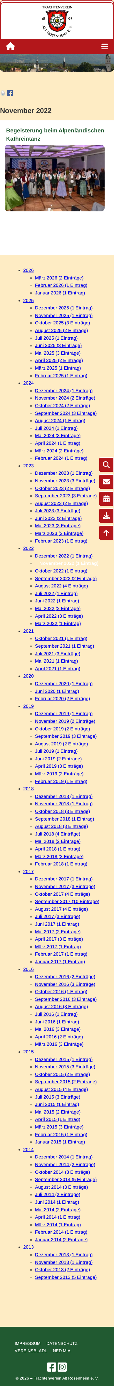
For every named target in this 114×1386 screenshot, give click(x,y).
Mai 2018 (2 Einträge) (58, 841)
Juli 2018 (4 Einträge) (57, 833)
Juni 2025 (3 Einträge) (58, 345)
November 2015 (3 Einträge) (65, 1066)
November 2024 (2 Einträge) (65, 397)
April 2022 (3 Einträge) (59, 616)
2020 (28, 675)
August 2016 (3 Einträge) (61, 1006)
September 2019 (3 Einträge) (66, 736)
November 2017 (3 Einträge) (65, 886)
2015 (28, 1051)
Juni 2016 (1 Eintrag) (57, 1021)
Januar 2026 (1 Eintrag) (60, 292)
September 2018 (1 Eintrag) (64, 818)
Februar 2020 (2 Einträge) (62, 698)
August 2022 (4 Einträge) (61, 585)
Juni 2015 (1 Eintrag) (57, 1104)
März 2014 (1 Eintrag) (58, 1224)
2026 (28, 270)
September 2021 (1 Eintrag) (64, 646)
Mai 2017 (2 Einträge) (58, 931)
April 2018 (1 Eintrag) (57, 848)
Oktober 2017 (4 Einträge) (62, 894)
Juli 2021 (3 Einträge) (57, 653)
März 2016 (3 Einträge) (59, 1044)
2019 (28, 706)
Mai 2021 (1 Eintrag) (56, 661)
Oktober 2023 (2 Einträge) (62, 488)
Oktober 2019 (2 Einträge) (62, 728)
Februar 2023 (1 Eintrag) (61, 540)
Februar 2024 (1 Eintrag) (61, 458)
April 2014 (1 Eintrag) (57, 1217)
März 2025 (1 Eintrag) (58, 368)
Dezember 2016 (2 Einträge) (65, 976)
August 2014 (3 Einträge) (61, 1187)
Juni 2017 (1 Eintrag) (57, 924)
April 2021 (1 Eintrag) (57, 668)
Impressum (28, 1343)
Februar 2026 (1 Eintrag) (61, 285)
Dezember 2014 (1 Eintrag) (64, 1156)
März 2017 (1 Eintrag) (58, 946)
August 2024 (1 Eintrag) (60, 420)
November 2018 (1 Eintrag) (64, 803)
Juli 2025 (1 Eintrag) (56, 338)
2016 (28, 969)
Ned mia (62, 1350)
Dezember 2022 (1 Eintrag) (64, 555)
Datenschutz (62, 1343)
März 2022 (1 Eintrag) (58, 623)
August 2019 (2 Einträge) (61, 743)
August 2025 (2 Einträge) (61, 330)
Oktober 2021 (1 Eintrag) (61, 638)
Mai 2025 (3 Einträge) (58, 353)
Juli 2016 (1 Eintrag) (56, 1014)
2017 (28, 871)
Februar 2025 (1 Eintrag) (61, 375)
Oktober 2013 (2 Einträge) (62, 1269)
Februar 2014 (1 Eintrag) (61, 1232)
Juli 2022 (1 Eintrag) (56, 593)
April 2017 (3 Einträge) (59, 939)
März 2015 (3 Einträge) (59, 1126)
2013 (28, 1246)
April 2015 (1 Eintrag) (57, 1119)
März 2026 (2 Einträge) (59, 277)
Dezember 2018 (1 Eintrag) (64, 796)
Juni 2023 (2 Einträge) (58, 518)
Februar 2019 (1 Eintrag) (61, 781)
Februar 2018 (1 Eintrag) (61, 863)
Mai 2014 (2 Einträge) (58, 1209)
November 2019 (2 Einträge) (65, 721)
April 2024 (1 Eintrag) (57, 443)
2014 (28, 1149)
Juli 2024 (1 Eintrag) (56, 428)
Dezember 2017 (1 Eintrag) (64, 878)
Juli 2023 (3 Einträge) (57, 510)
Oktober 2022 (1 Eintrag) (61, 570)
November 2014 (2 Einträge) (65, 1164)
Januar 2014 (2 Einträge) (61, 1239)
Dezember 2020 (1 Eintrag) (64, 683)
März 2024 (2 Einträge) (59, 450)
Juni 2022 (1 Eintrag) (57, 600)
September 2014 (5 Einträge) (66, 1179)
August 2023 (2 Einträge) (61, 503)
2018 (28, 788)
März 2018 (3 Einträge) (59, 856)
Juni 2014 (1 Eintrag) (57, 1202)
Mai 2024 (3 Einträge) (58, 435)
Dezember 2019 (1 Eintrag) (64, 713)
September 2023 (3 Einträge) (66, 495)
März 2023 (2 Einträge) (59, 533)
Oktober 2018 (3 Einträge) (62, 811)
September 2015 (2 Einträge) (66, 1081)
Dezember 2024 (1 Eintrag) (64, 390)
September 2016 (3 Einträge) (66, 999)
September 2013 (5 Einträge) (66, 1277)
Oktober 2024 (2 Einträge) (62, 405)
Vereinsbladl (31, 1350)
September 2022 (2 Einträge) (66, 578)
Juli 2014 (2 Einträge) (57, 1194)
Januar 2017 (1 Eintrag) (60, 961)
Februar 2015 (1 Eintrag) (61, 1134)
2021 (28, 631)
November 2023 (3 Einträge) (65, 480)
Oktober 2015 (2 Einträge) (62, 1074)
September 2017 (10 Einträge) (67, 901)
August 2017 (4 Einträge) (61, 909)
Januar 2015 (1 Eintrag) (60, 1141)
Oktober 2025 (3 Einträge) (62, 322)
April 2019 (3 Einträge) (59, 766)
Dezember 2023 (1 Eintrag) (64, 473)
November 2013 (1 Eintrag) (64, 1262)
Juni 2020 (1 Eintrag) (57, 691)
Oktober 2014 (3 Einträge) (62, 1172)
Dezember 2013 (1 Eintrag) (64, 1254)
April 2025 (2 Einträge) (59, 360)
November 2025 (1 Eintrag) (64, 315)
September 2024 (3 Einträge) (66, 413)
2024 (28, 382)
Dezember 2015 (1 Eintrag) (64, 1059)
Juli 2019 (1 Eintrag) (56, 751)
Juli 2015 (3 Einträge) (57, 1096)
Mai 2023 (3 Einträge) (58, 525)
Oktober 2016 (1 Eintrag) (61, 991)
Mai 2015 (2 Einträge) (58, 1111)
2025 (28, 300)
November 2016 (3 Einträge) (65, 984)
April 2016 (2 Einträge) (59, 1036)
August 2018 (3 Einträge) (61, 826)
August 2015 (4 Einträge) (61, 1089)
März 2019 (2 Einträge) (59, 773)
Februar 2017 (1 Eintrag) (61, 953)
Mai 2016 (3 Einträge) (58, 1029)
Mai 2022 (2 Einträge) (58, 608)
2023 (28, 465)
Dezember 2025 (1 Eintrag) (64, 307)
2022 (28, 548)
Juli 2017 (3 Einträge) (57, 916)
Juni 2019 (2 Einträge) (58, 758)
